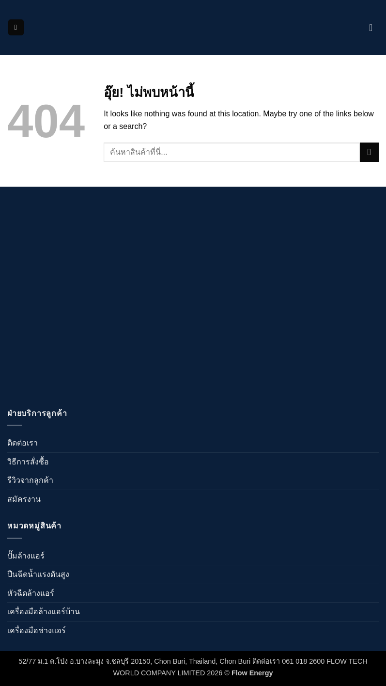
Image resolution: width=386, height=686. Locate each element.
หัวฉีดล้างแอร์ (30, 593)
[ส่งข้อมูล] (369, 152)
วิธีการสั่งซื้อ (28, 462)
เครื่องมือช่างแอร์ (36, 630)
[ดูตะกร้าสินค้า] (374, 27)
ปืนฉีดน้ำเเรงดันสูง (38, 574)
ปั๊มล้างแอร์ (26, 556)
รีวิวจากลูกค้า (30, 480)
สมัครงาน (24, 499)
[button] (16, 27)
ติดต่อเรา (22, 443)
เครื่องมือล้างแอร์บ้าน (43, 611)
